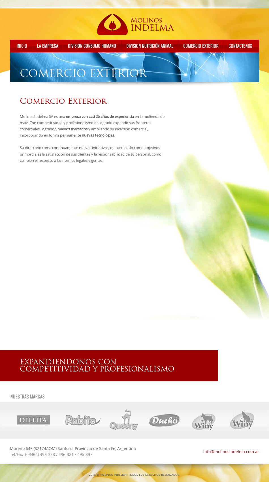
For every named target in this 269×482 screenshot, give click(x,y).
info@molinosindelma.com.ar (231, 451)
